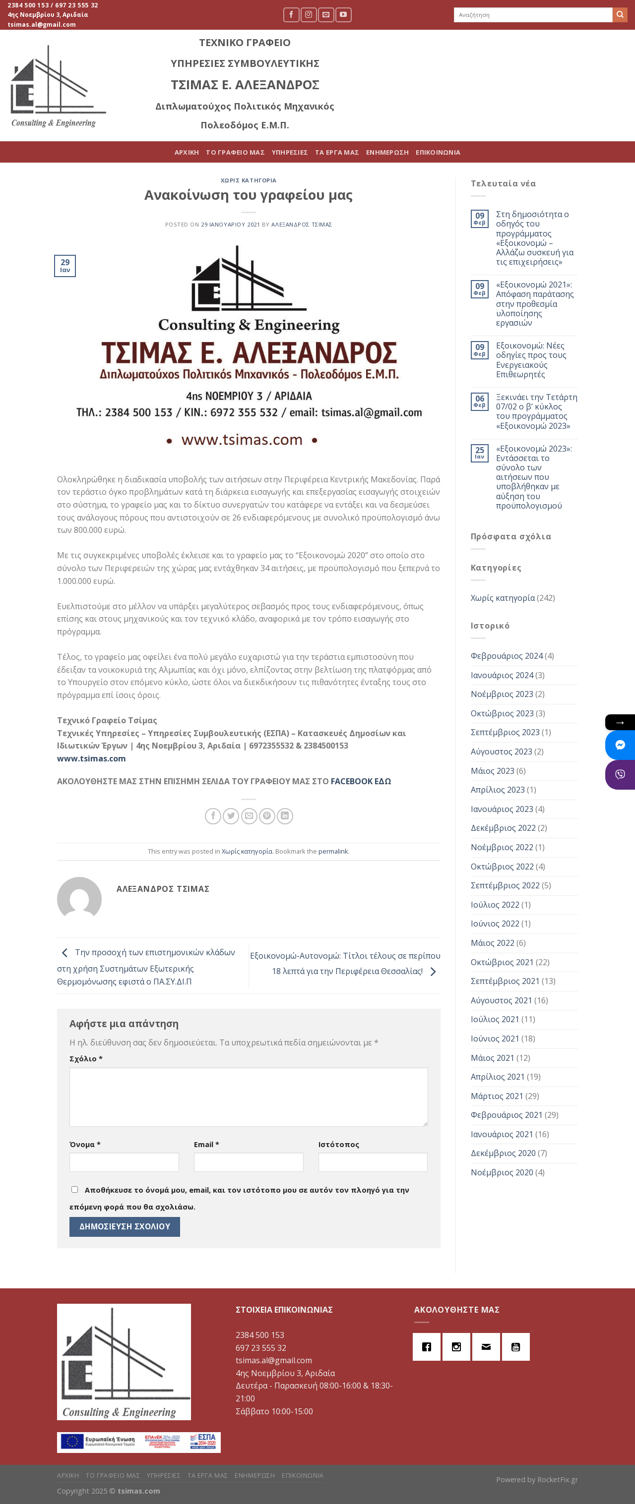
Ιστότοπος (338, 1144)
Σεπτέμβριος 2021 (505, 981)
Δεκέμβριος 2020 (503, 1153)
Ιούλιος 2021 (495, 1019)
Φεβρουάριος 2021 (507, 1114)
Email (206, 1144)
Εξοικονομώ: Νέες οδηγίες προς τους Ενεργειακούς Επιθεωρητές (531, 360)
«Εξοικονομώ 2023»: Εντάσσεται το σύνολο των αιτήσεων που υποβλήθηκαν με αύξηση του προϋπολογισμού (534, 477)
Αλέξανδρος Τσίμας (301, 224)
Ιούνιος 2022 (495, 923)
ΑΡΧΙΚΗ (327, 85)
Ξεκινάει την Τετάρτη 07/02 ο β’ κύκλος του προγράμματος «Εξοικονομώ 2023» (536, 412)
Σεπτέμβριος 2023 (505, 732)
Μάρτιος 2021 (497, 1096)
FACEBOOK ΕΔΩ (361, 781)
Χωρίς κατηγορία (249, 180)
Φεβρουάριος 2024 (507, 655)
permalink (333, 851)
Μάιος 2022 (492, 942)
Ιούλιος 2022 (495, 904)
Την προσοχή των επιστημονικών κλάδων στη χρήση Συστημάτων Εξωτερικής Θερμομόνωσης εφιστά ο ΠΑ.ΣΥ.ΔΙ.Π (146, 967)
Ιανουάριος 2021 (502, 1134)
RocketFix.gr (557, 1479)
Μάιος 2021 (492, 1057)
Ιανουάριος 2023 (502, 809)
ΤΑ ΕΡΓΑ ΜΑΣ (477, 85)
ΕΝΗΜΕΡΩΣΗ (527, 85)
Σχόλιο (86, 1058)
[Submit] (620, 14)
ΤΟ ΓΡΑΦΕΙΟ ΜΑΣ (375, 85)
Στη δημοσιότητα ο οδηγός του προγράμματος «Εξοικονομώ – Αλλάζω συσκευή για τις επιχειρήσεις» (534, 238)
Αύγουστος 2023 (501, 751)
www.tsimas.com (91, 758)
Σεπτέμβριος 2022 (505, 885)
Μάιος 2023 (492, 770)
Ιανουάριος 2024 (502, 675)
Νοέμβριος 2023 (502, 694)
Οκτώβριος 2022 (502, 866)
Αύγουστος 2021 (501, 1000)
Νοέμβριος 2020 (502, 1172)
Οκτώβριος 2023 (502, 713)
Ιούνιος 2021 (495, 1038)
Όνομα (85, 1144)
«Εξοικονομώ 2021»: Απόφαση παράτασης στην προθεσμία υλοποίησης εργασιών (535, 304)
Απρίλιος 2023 (498, 789)
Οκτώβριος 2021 (502, 962)
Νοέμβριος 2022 (502, 847)
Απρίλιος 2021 (498, 1076)
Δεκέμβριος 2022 (503, 827)
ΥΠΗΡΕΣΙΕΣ (430, 85)
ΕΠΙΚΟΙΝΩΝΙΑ (578, 85)
